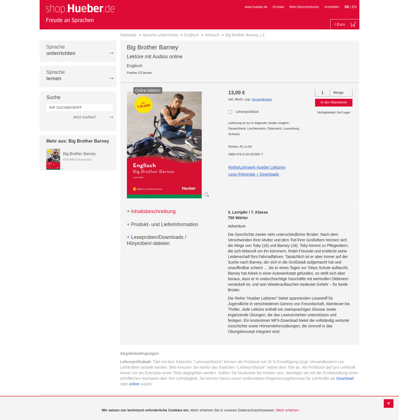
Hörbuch (212, 35)
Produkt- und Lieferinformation (162, 224)
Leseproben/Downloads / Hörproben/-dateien (156, 240)
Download (345, 378)
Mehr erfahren (287, 410)
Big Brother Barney (79, 153)
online (134, 384)
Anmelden (331, 7)
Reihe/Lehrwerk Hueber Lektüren (256, 167)
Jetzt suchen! (84, 117)
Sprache (60, 50)
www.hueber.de (256, 7)
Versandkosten (262, 99)
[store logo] (80, 13)
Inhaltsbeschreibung (151, 211)
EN (354, 7)
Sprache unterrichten (160, 35)
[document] (200, 410)
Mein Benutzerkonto (304, 7)
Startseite (128, 35)
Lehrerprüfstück (247, 111)
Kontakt (278, 7)
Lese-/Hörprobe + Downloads (253, 174)
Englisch (191, 35)
